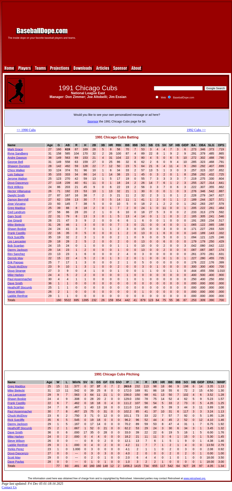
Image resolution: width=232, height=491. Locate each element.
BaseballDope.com (183, 97)
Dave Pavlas (16, 461)
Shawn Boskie (17, 229)
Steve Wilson (16, 291)
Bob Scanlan (16, 245)
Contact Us (9, 487)
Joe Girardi (15, 220)
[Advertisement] (155, 33)
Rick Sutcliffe (16, 237)
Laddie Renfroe (18, 296)
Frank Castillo (17, 233)
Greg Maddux (16, 208)
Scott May (14, 457)
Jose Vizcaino (17, 203)
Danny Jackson (18, 249)
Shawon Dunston (19, 166)
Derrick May (15, 258)
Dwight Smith (16, 195)
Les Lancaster (17, 241)
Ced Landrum (16, 212)
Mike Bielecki (16, 224)
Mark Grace (15, 149)
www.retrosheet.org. (195, 478)
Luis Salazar (16, 174)
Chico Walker (16, 170)
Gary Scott (14, 216)
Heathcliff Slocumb (20, 287)
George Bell (15, 162)
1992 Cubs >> (196, 130)
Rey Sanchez (16, 254)
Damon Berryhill (18, 199)
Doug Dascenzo (18, 182)
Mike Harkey (16, 275)
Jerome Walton (17, 178)
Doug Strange (17, 270)
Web (163, 97)
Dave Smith (15, 283)
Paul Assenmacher (20, 279)
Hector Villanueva (19, 191)
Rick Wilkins (15, 187)
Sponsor (93, 121)
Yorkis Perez (16, 449)
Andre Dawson (17, 157)
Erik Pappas (15, 262)
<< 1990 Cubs (26, 130)
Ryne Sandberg (18, 153)
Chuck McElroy (17, 266)
